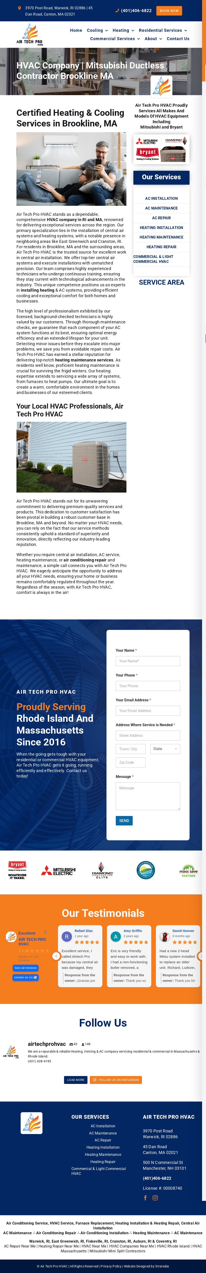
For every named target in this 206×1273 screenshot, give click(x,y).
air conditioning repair (85, 560)
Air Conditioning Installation (104, 1233)
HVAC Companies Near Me (131, 1246)
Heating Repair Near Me (59, 1246)
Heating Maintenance (151, 1233)
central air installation (41, 257)
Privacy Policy (111, 1266)
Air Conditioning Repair (56, 1233)
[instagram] (155, 1197)
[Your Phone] (148, 686)
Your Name (126, 650)
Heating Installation (132, 1223)
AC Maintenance (188, 1233)
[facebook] (145, 1197)
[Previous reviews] (56, 956)
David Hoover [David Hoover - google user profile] (183, 931)
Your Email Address (133, 700)
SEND (124, 820)
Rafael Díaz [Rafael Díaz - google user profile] (84, 931)
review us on (23, 977)
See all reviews (26, 968)
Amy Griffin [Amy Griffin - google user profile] (133, 931)
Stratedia (162, 1266)
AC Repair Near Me (20, 1246)
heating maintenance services (84, 360)
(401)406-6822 (157, 1178)
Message (125, 776)
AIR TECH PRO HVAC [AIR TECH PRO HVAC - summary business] (32, 942)
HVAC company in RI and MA (74, 219)
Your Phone (127, 675)
